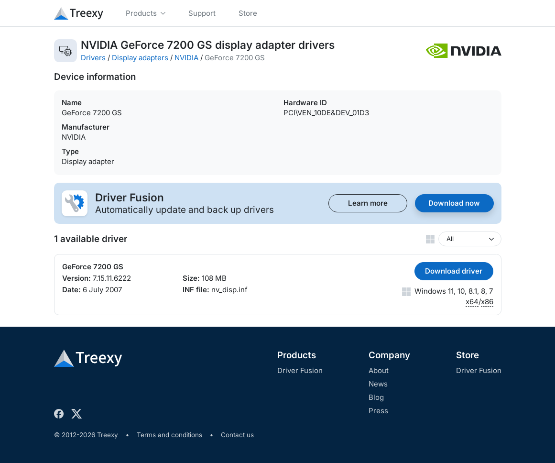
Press (378, 410)
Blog (376, 397)
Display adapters (140, 57)
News (378, 383)
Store (467, 355)
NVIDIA (186, 57)
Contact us (237, 435)
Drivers (93, 57)
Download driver (453, 271)
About (379, 370)
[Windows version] (469, 239)
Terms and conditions (169, 435)
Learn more (368, 203)
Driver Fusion (300, 370)
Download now (454, 203)
